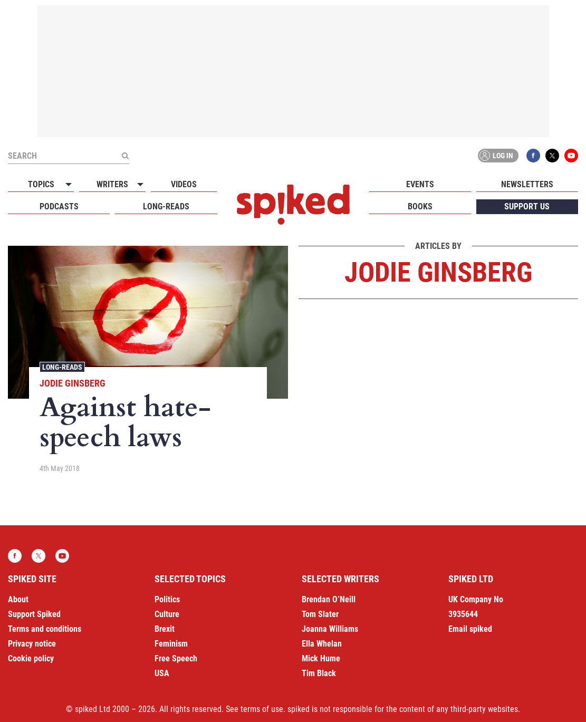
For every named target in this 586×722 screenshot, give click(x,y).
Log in (496, 155)
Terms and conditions (44, 629)
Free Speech (176, 658)
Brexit (165, 629)
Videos (184, 184)
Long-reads (166, 206)
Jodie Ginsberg (72, 383)
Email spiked (470, 629)
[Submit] (125, 155)
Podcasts (59, 206)
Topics (41, 184)
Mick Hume (321, 658)
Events (420, 184)
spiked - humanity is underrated (293, 205)
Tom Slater (320, 614)
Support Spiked (34, 614)
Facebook (533, 155)
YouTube (571, 155)
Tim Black (319, 673)
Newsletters (527, 184)
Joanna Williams (330, 629)
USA (162, 673)
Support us (527, 206)
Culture (167, 614)
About (18, 599)
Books (420, 206)
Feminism (171, 644)
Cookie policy (31, 658)
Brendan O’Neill (329, 599)
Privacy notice (32, 644)
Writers (112, 184)
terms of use (262, 709)
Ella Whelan (322, 644)
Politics (167, 599)
